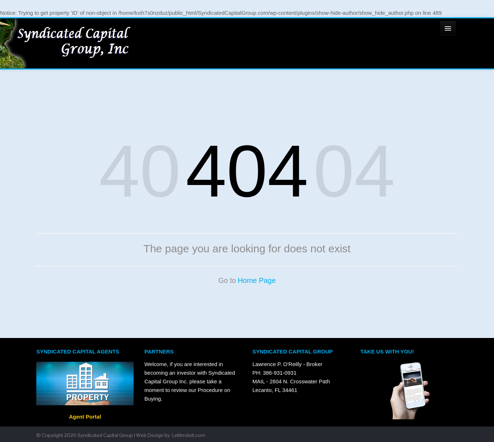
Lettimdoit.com (188, 435)
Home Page (257, 280)
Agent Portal (85, 417)
